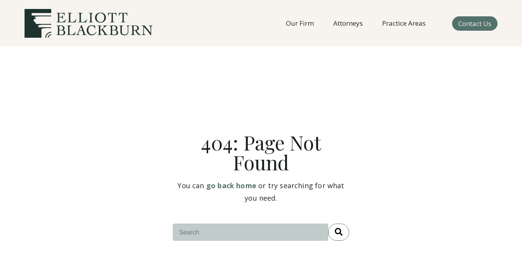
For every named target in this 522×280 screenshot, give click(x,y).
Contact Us (474, 23)
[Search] (338, 232)
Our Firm (300, 23)
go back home (231, 185)
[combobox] (250, 232)
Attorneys (348, 23)
